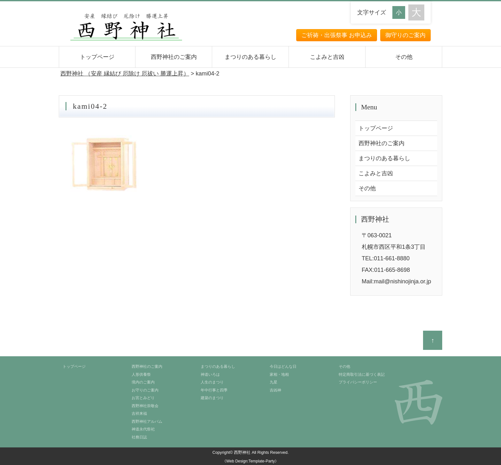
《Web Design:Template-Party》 (250, 461)
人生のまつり (212, 382)
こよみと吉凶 (327, 57)
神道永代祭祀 (143, 429)
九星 (273, 382)
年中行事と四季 (214, 390)
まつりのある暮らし (250, 57)
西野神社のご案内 (174, 57)
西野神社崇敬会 (145, 406)
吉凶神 (275, 390)
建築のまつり (212, 398)
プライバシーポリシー (358, 382)
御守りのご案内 (405, 35)
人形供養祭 (141, 374)
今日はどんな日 (283, 366)
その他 (403, 57)
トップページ (97, 57)
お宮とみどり (143, 398)
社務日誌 (139, 437)
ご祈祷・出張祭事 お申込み (336, 35)
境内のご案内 (143, 382)
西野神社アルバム (147, 421)
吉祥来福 (139, 413)
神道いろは (210, 374)
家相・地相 (279, 374)
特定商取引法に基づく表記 (362, 374)
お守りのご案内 (145, 390)
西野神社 (242, 452)
